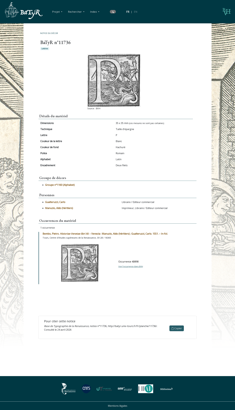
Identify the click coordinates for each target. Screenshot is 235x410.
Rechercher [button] (75, 11)
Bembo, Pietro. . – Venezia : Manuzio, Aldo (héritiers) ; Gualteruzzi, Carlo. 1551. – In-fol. (105, 233)
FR (127, 12)
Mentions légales (117, 405)
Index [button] (93, 11)
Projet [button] (56, 11)
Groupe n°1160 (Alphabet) (60, 185)
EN (135, 11)
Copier (176, 328)
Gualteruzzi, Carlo (55, 202)
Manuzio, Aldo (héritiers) (59, 208)
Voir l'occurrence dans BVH (130, 266)
